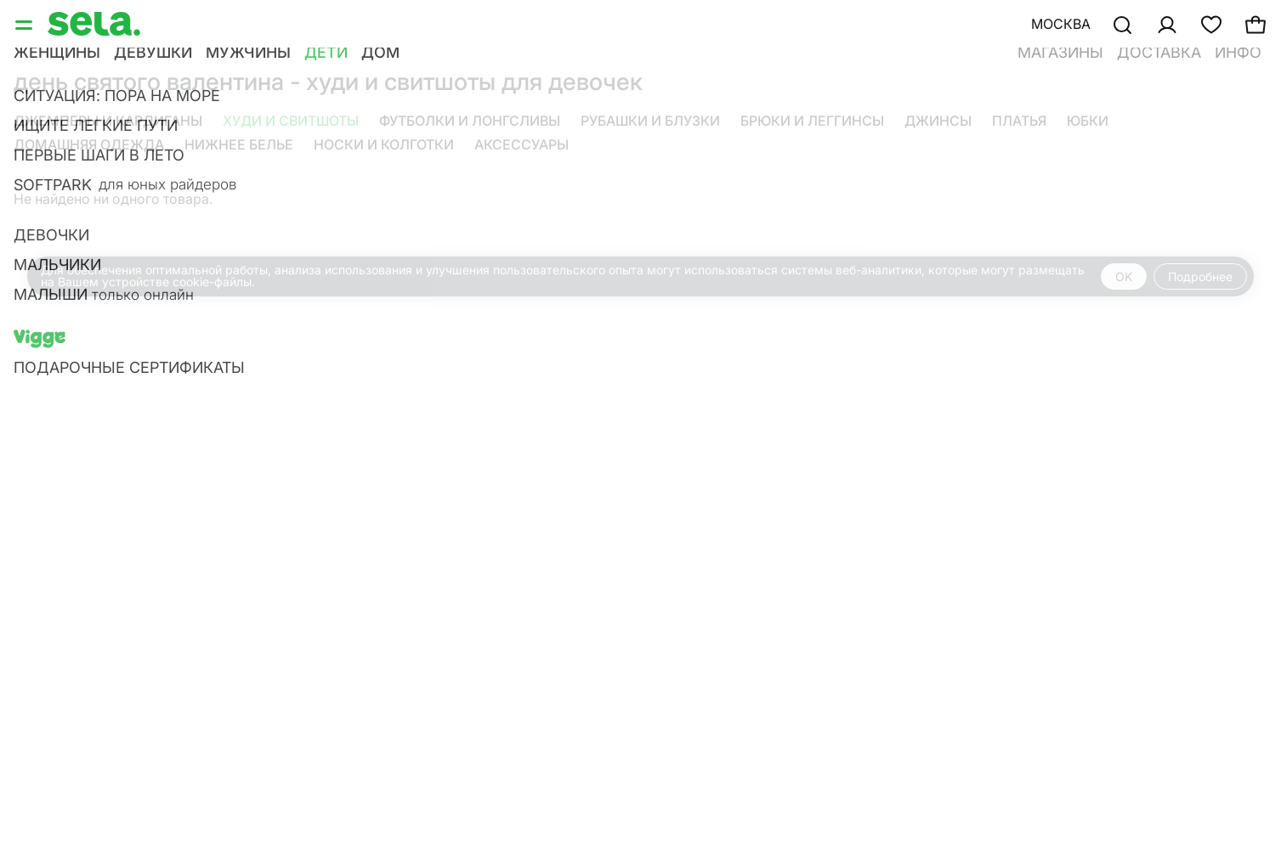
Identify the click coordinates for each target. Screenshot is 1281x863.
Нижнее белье (238, 144)
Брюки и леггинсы (812, 120)
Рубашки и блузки (650, 120)
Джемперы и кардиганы (108, 120)
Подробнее (1200, 276)
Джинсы (938, 120)
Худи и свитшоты (291, 120)
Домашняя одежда (89, 144)
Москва (1061, 23)
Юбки (1087, 120)
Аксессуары (521, 144)
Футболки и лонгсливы (469, 120)
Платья (1019, 120)
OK (1123, 276)
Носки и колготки (384, 144)
